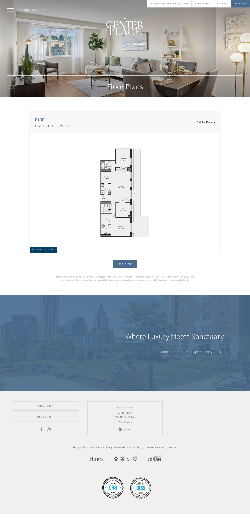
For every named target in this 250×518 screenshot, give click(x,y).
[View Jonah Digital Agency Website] (154, 459)
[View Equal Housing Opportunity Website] (122, 459)
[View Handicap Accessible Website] (129, 459)
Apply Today (33, 10)
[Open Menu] (10, 9)
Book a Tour (174, 352)
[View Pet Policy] (124, 429)
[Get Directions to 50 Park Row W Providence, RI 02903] (169, 3)
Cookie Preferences (155, 447)
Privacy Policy (133, 447)
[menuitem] (188, 407)
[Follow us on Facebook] (41, 430)
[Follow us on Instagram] (49, 430)
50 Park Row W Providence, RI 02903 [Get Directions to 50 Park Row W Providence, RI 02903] (125, 414)
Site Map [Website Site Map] (173, 447)
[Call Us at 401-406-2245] (202, 3)
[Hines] (96, 459)
